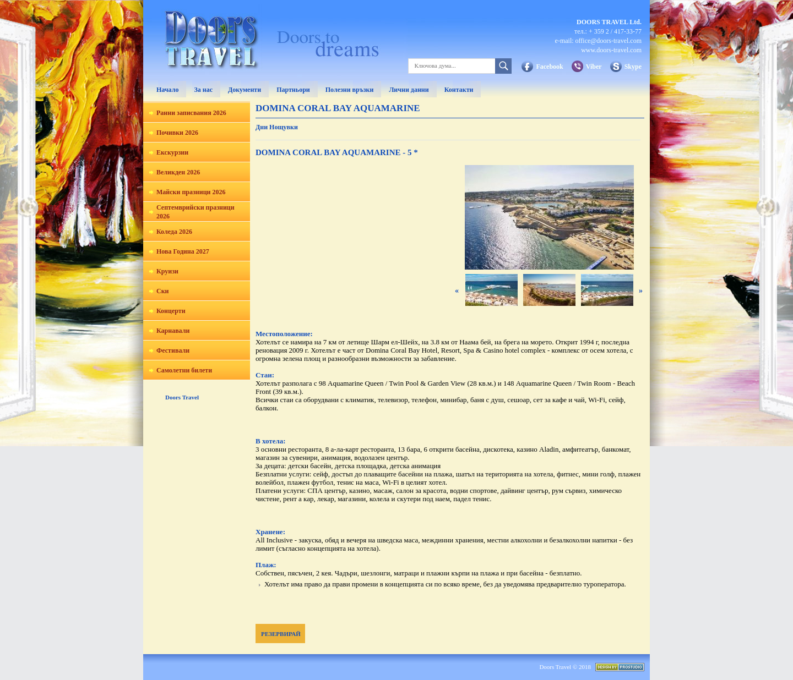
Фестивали (172, 350)
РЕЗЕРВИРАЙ (281, 633)
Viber (594, 66)
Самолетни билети (184, 370)
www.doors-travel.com (611, 50)
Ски (162, 291)
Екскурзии (172, 152)
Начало (167, 90)
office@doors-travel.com (608, 41)
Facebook (549, 66)
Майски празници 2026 (190, 192)
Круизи (167, 271)
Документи (244, 90)
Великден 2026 (178, 172)
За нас (203, 90)
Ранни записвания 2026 (191, 113)
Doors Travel (182, 397)
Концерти (171, 311)
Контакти (459, 90)
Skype (633, 66)
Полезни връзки (349, 90)
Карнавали (172, 330)
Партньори (293, 90)
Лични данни (408, 90)
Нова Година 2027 (182, 251)
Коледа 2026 (174, 231)
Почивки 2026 (177, 132)
